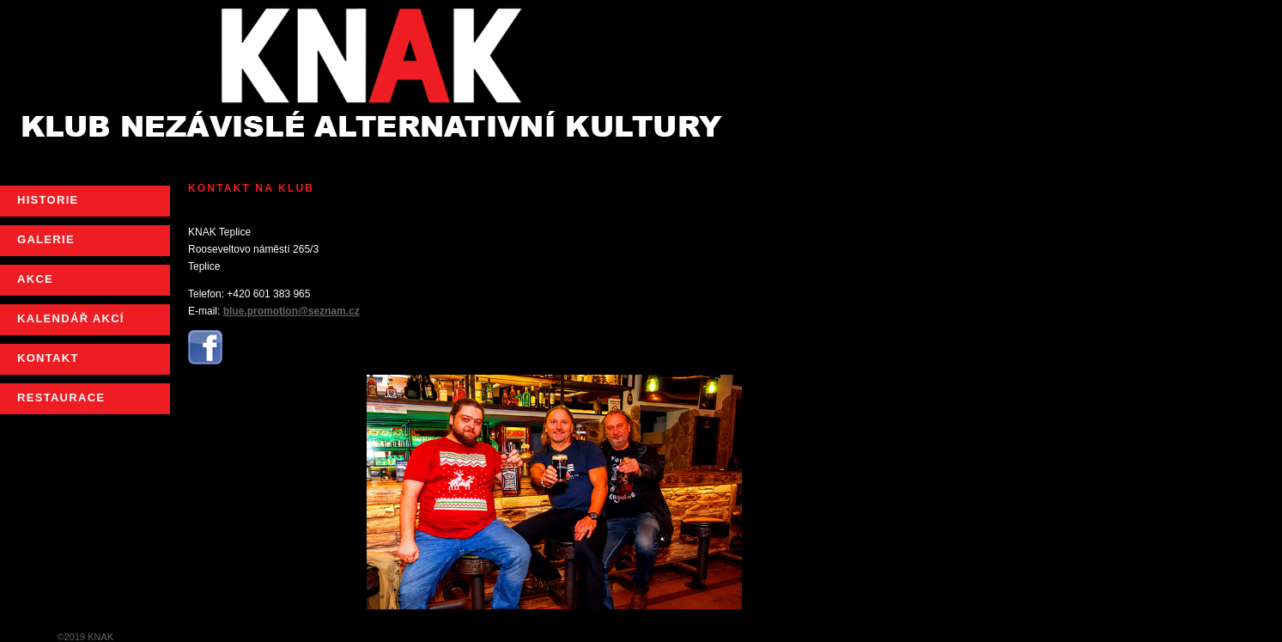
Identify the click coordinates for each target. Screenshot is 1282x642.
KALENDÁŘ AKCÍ (71, 318)
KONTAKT (48, 358)
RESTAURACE (61, 397)
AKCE (35, 278)
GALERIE (46, 239)
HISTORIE (48, 199)
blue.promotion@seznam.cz (291, 311)
